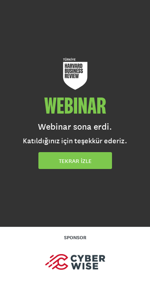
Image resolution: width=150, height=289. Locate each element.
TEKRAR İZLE (75, 161)
